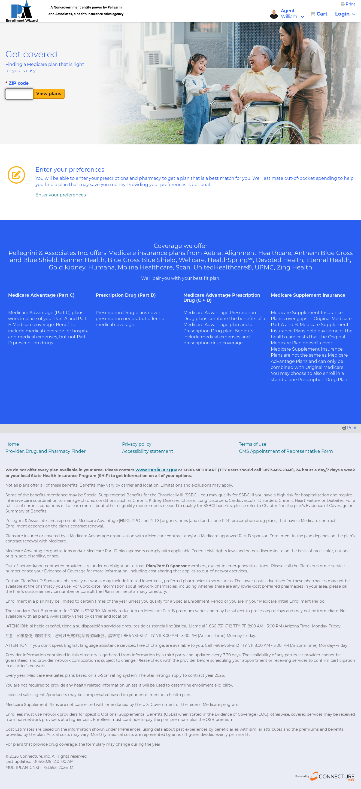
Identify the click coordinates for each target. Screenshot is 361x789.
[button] (295, 14)
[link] (22, 11)
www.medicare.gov (156, 469)
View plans (48, 93)
